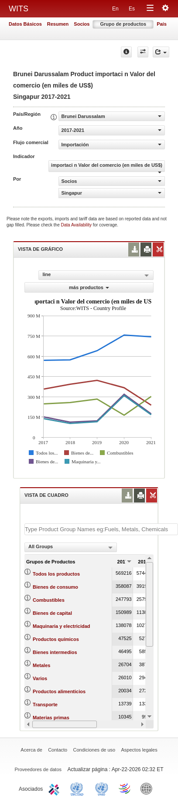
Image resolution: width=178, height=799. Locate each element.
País (162, 24)
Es (132, 9)
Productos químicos (56, 639)
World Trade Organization (125, 788)
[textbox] (101, 529)
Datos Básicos (25, 24)
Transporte (45, 704)
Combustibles (49, 600)
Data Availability (77, 225)
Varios (40, 678)
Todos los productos (56, 573)
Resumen (58, 24)
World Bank (148, 788)
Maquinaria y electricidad (61, 626)
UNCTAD (78, 788)
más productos (89, 287)
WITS (18, 8)
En (115, 9)
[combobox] (70, 547)
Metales (41, 665)
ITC (55, 788)
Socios (81, 24)
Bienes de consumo (55, 587)
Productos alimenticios (59, 691)
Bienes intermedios (55, 652)
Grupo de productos (123, 24)
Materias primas (51, 717)
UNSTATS (101, 788)
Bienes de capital (52, 613)
